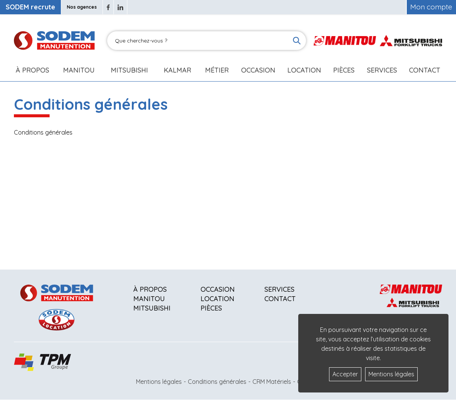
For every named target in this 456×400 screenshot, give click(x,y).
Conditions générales (217, 382)
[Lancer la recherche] (296, 40)
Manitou (79, 70)
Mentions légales (159, 382)
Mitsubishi (129, 70)
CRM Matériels (271, 382)
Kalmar (177, 70)
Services (279, 289)
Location (304, 70)
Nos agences (82, 7)
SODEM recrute (30, 7)
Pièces (211, 308)
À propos (150, 289)
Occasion (258, 70)
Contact (424, 70)
